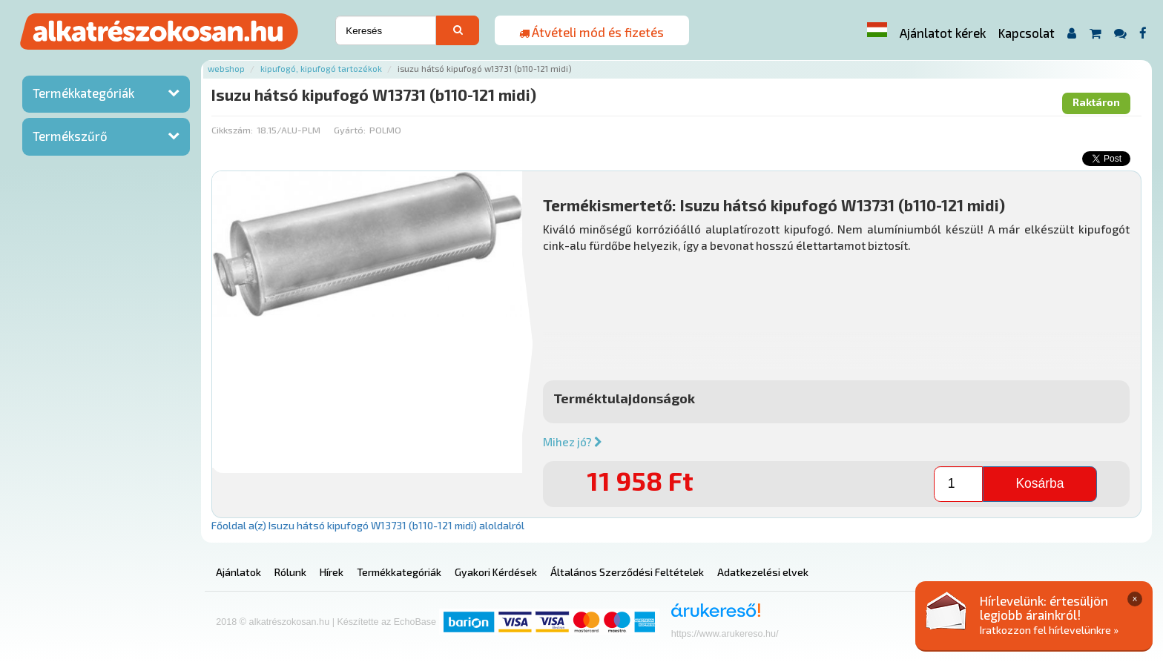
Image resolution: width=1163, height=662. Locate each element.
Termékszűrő (70, 135)
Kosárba (1039, 483)
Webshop (226, 68)
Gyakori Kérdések (496, 572)
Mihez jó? (572, 441)
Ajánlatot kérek (943, 32)
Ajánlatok (238, 572)
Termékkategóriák (83, 92)
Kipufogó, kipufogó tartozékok (321, 68)
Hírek (331, 572)
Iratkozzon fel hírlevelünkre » (1049, 629)
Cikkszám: (232, 130)
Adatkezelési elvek (762, 572)
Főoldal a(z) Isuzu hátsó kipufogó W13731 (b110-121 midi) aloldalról (367, 525)
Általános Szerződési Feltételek (627, 572)
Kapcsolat (1026, 32)
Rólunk (290, 572)
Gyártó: (350, 130)
